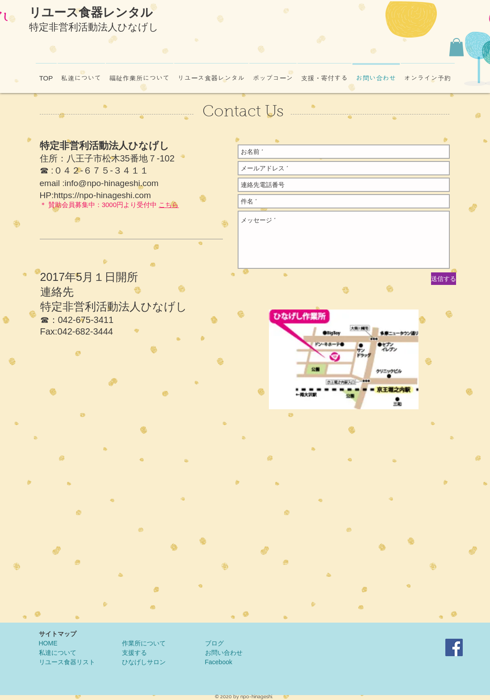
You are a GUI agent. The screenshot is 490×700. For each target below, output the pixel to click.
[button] (456, 47)
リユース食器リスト (67, 662)
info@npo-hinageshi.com (111, 183)
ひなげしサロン (144, 662)
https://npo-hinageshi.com (102, 195)
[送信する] (443, 278)
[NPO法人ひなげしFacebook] (454, 647)
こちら (169, 204)
